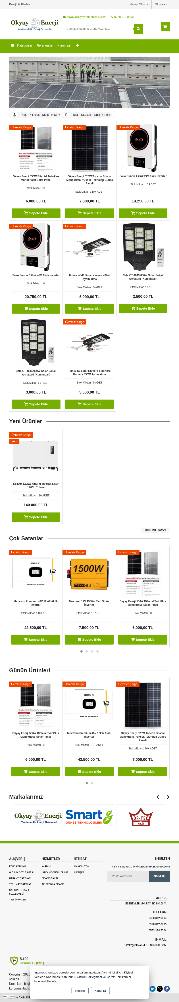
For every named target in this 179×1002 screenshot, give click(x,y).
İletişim (79, 872)
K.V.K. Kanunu (17, 866)
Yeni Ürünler (17, 899)
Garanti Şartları (20, 878)
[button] (138, 104)
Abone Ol (159, 876)
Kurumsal (64, 45)
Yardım (46, 866)
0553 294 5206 (158, 930)
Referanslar (45, 45)
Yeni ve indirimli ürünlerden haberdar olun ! (141, 866)
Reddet (80, 990)
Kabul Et (100, 990)
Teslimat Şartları (20, 884)
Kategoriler (21, 45)
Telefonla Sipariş (53, 884)
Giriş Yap (161, 4)
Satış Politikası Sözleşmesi (19, 892)
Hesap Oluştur (139, 4)
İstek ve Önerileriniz (55, 872)
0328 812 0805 (158, 924)
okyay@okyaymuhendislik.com (145, 945)
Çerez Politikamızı (119, 977)
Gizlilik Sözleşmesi (21, 872)
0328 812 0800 (158, 918)
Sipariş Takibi (50, 878)
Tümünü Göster (155, 530)
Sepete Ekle (36, 213)
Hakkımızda (81, 866)
